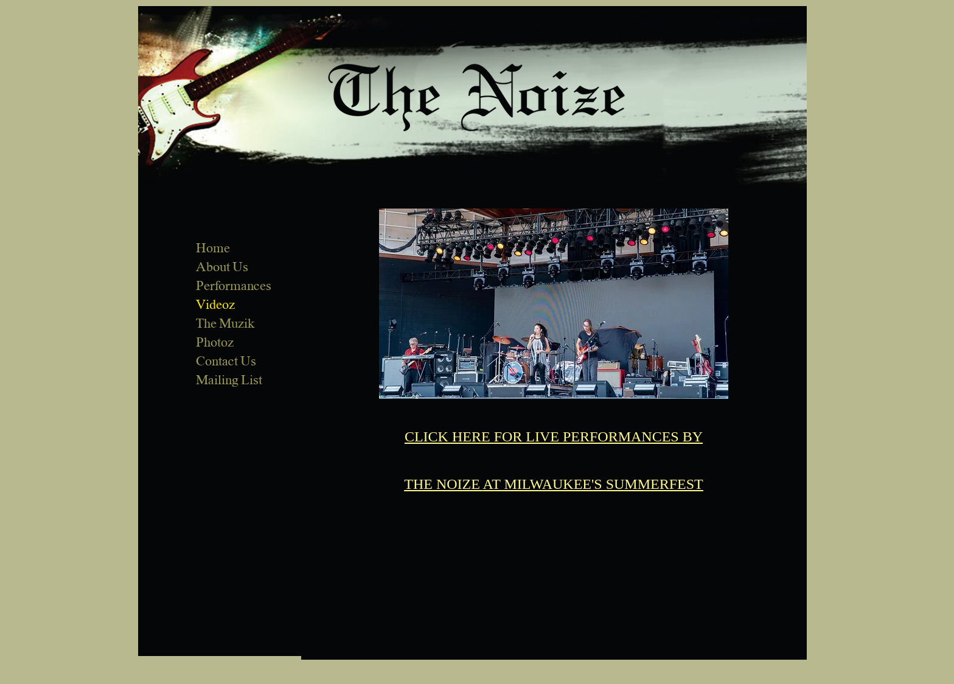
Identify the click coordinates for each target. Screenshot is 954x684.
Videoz (215, 304)
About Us (222, 267)
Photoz (215, 342)
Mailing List (229, 380)
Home (213, 248)
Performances (233, 285)
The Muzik (225, 323)
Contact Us (226, 361)
